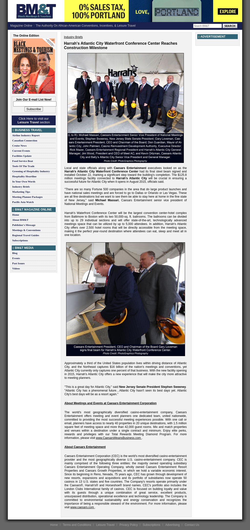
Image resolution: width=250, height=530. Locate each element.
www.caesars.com (82, 507)
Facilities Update (21, 155)
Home (15, 214)
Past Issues (18, 263)
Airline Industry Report (26, 135)
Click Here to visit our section (34, 120)
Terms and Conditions (77, 525)
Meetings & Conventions (26, 230)
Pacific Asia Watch (23, 202)
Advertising (172, 525)
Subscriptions (20, 240)
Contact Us (192, 525)
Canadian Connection (24, 140)
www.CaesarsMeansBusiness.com (118, 438)
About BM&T (20, 219)
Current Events (21, 150)
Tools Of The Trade (23, 166)
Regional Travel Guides (25, 235)
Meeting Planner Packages (27, 196)
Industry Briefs (21, 186)
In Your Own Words (23, 181)
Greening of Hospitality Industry (31, 171)
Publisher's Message (23, 224)
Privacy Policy (128, 525)
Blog (14, 253)
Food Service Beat (22, 160)
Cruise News (19, 145)
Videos (16, 268)
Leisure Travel (105, 525)
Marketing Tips (21, 191)
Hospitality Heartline (24, 176)
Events (16, 258)
